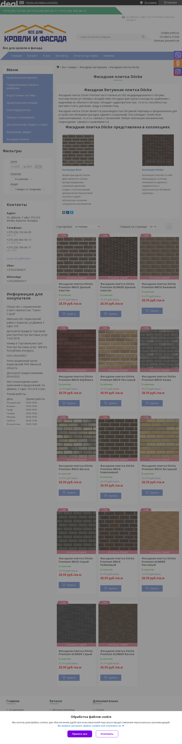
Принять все (79, 734)
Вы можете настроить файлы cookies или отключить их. (90, 725)
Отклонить (107, 734)
